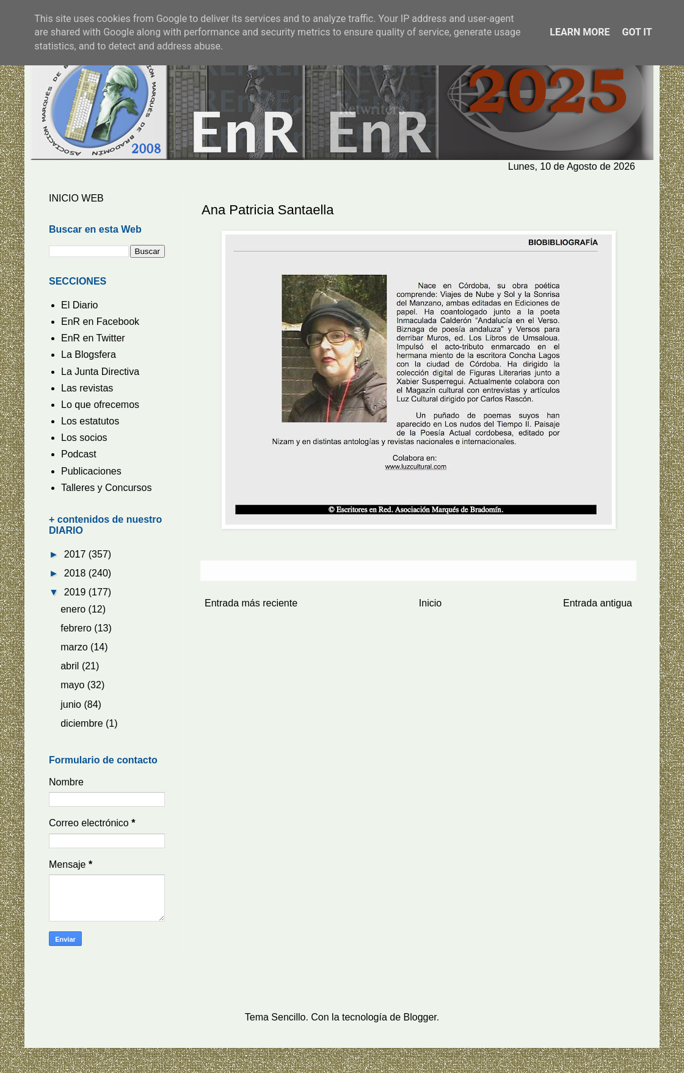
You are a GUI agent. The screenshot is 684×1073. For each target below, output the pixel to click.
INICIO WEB (76, 198)
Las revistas (87, 388)
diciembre (83, 723)
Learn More (579, 32)
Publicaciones (91, 471)
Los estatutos (90, 421)
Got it (637, 32)
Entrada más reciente (251, 603)
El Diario (79, 305)
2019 (76, 592)
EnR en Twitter (93, 338)
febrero (77, 628)
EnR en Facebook (100, 321)
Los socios (84, 437)
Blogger (420, 1017)
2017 (76, 554)
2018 (76, 573)
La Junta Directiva (100, 371)
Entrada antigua (597, 603)
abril (71, 666)
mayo (73, 685)
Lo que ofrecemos (100, 404)
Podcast (78, 454)
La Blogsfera (88, 354)
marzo (75, 647)
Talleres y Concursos (106, 487)
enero (74, 609)
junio (72, 704)
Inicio (430, 603)
